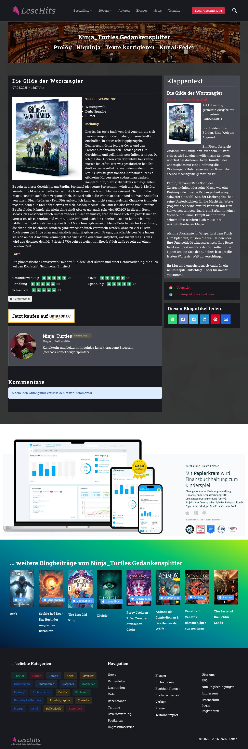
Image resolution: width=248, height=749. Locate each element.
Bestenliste (81, 11)
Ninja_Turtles (58, 336)
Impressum (210, 694)
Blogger (141, 11)
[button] (233, 11)
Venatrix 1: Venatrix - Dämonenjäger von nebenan (195, 620)
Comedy (83, 701)
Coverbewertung (119, 714)
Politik (62, 692)
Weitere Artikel (82, 336)
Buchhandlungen (168, 689)
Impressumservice (121, 727)
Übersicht (183, 288)
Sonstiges (75, 709)
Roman (53, 676)
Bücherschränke (167, 696)
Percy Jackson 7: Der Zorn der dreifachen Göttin (137, 621)
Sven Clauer (228, 739)
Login (206, 706)
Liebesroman (41, 692)
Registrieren (210, 712)
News (158, 11)
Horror (36, 676)
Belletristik (53, 709)
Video (112, 695)
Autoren (124, 11)
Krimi (71, 676)
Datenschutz (211, 700)
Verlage (160, 702)
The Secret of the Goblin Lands (223, 617)
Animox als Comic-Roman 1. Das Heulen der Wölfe (167, 620)
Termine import (166, 715)
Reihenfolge (116, 682)
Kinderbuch (22, 684)
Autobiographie (60, 701)
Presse (160, 709)
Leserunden (116, 688)
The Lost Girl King (77, 618)
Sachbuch (81, 692)
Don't (13, 614)
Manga (18, 709)
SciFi (20, 600)
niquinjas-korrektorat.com (195, 295)
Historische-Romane (27, 701)
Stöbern (103, 11)
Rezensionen (117, 701)
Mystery (88, 676)
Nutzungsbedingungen (218, 687)
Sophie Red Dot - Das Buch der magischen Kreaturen (51, 622)
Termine (174, 11)
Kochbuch (88, 684)
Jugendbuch (53, 600)
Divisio (102, 616)
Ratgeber (68, 684)
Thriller (19, 676)
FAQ (204, 681)
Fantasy (196, 598)
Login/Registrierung (208, 11)
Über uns (208, 675)
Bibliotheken (164, 683)
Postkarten (115, 721)
